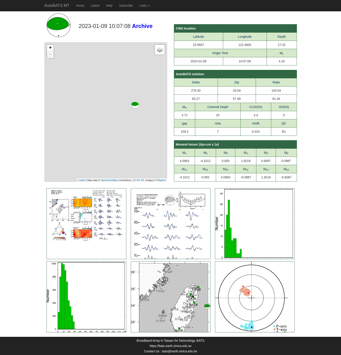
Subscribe (126, 5)
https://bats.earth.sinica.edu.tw (170, 346)
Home (80, 5)
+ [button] (50, 48)
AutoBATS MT (57, 5)
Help (109, 5)
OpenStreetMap (109, 180)
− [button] (50, 54)
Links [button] (145, 5)
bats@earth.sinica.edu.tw (179, 351)
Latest (95, 5)
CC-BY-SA (138, 180)
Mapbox (161, 180)
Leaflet (81, 180)
